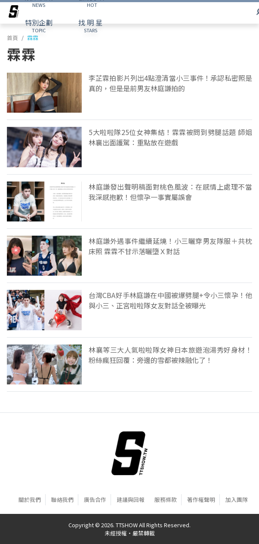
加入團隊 (236, 499)
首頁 (12, 38)
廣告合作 (95, 499)
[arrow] (13, 13)
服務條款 (165, 499)
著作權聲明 (201, 499)
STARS (90, 25)
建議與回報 (131, 499)
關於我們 (29, 499)
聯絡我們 (62, 499)
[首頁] (129, 453)
